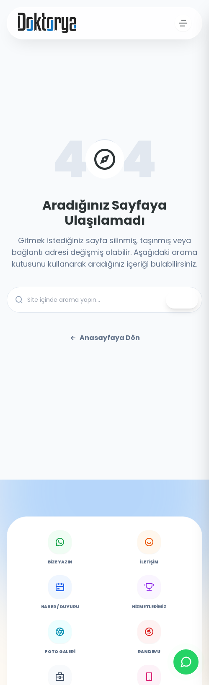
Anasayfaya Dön (105, 338)
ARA (182, 300)
